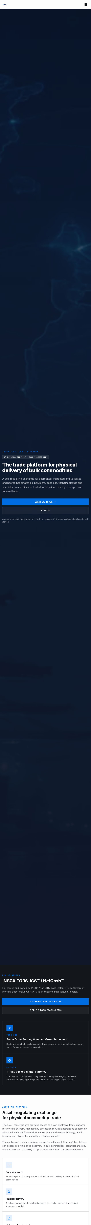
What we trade (45, 502)
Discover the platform (45, 1001)
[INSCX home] (4, 4)
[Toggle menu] (86, 4)
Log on (45, 510)
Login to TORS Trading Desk (45, 1010)
